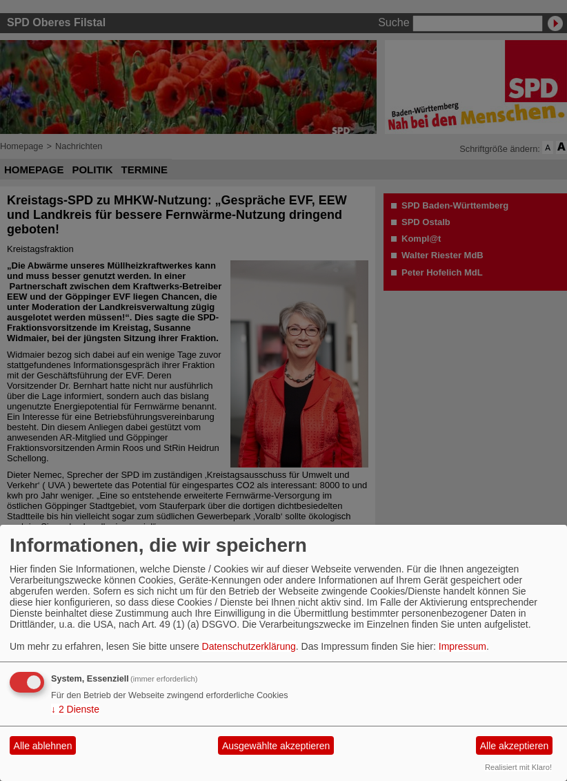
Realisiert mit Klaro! (518, 767)
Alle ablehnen (43, 745)
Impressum (462, 646)
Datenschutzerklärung (249, 646)
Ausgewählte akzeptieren (276, 745)
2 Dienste (75, 709)
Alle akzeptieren (514, 745)
